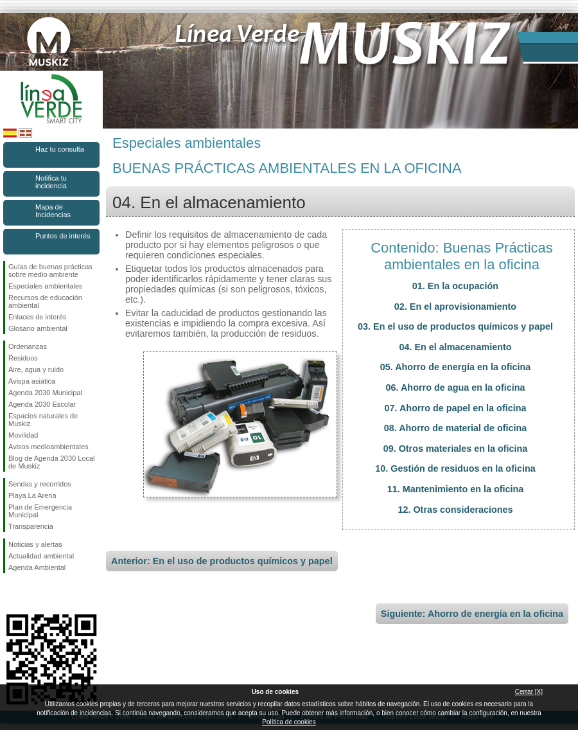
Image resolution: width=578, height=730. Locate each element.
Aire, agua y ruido (36, 369)
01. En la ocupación (455, 286)
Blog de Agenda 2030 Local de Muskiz (51, 462)
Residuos (23, 358)
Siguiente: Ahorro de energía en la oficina (472, 614)
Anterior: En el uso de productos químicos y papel (222, 561)
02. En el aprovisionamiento (455, 306)
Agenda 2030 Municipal (45, 392)
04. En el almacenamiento (455, 347)
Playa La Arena (32, 495)
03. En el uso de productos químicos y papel (455, 326)
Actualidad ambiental (41, 556)
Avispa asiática (31, 381)
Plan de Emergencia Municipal (40, 511)
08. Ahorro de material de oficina (455, 428)
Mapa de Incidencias (53, 210)
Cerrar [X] (529, 691)
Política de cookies (288, 722)
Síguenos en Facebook (11, 593)
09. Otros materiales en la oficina (455, 448)
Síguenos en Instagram (32, 593)
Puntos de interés (63, 236)
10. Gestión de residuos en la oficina (455, 468)
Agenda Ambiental (37, 567)
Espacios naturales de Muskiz (43, 419)
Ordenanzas (27, 346)
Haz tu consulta (59, 149)
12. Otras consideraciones (455, 509)
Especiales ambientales (45, 286)
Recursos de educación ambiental (45, 301)
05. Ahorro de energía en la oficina (455, 367)
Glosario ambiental (37, 328)
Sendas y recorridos (39, 484)
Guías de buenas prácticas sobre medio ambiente (50, 270)
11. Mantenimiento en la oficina (455, 489)
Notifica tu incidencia (51, 182)
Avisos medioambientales (48, 446)
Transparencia (30, 526)
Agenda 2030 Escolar (42, 404)
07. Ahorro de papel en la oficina (456, 408)
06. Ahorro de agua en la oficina (455, 387)
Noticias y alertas (35, 544)
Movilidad (23, 435)
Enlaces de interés (37, 317)
